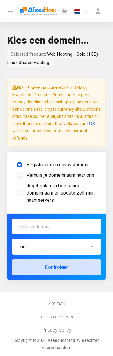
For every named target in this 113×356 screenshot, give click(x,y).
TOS (90, 123)
